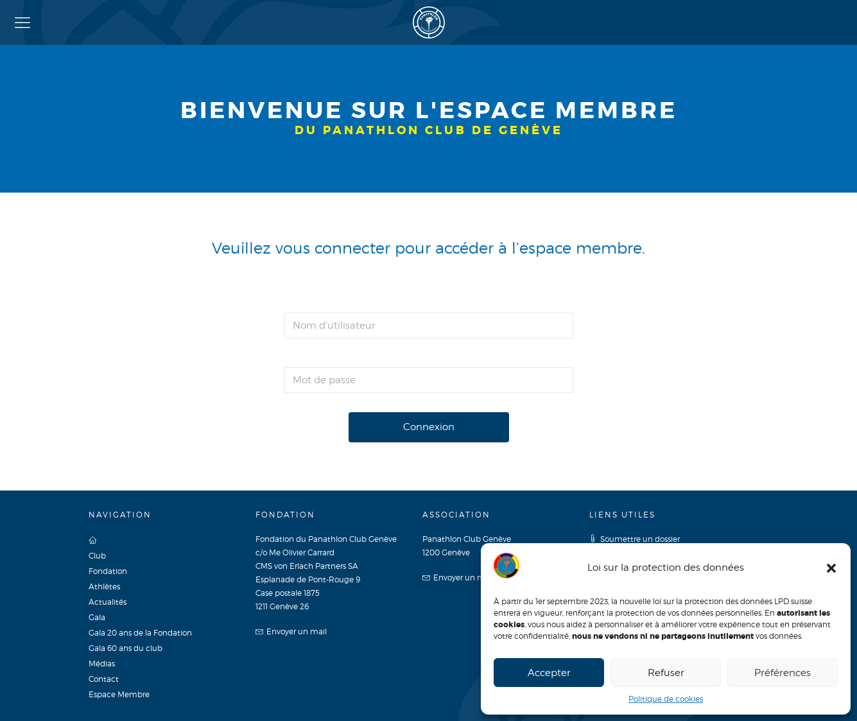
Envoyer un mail (291, 631)
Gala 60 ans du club (125, 648)
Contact (104, 679)
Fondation (108, 571)
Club (97, 555)
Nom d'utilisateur (328, 299)
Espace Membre (119, 694)
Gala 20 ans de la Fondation (140, 633)
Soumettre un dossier (634, 539)
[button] (831, 568)
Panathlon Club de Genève (429, 22)
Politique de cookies (665, 699)
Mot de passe (316, 355)
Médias (102, 663)
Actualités (107, 602)
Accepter (549, 673)
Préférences (782, 673)
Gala (97, 617)
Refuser (666, 673)
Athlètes (104, 586)
